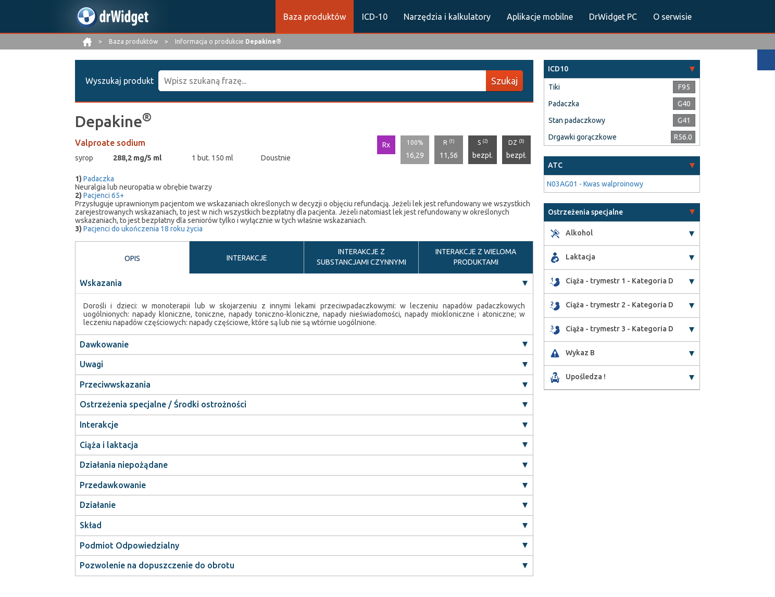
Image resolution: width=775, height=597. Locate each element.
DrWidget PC (613, 16)
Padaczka (98, 179)
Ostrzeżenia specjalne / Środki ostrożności (163, 404)
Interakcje (99, 424)
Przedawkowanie (113, 485)
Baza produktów (314, 16)
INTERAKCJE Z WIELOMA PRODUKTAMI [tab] (475, 256)
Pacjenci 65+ (103, 195)
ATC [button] (555, 165)
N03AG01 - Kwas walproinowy (595, 184)
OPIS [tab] (132, 258)
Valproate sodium (110, 142)
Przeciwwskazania (115, 384)
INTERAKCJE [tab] (247, 258)
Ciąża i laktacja (109, 445)
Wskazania (101, 283)
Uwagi (91, 364)
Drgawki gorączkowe (582, 137)
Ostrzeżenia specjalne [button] (585, 212)
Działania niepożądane (124, 464)
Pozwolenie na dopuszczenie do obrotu (157, 565)
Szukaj (504, 81)
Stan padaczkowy (576, 120)
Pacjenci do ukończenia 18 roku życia (143, 229)
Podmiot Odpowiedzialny (129, 545)
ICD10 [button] (558, 69)
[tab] (622, 69)
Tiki (554, 87)
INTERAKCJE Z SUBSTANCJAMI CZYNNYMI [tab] (361, 256)
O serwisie (672, 16)
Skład (91, 525)
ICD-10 (375, 16)
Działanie (98, 504)
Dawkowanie (104, 344)
